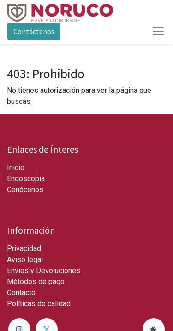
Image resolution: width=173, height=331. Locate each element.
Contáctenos (33, 31)
